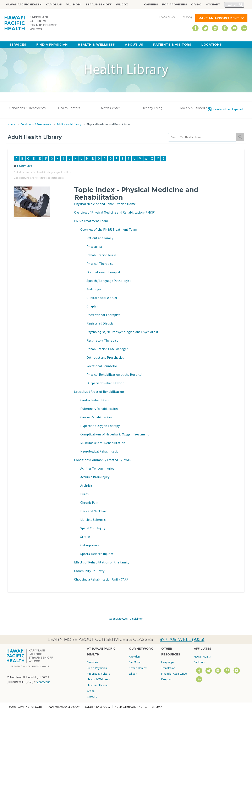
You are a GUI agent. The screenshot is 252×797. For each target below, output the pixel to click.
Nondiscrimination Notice (131, 706)
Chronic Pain (89, 502)
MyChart (213, 4)
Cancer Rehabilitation (96, 417)
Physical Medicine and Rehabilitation (109, 124)
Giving (196, 4)
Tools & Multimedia (193, 108)
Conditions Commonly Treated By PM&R (102, 460)
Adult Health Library (69, 124)
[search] (202, 137)
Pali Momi (73, 4)
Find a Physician (52, 44)
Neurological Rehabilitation (100, 451)
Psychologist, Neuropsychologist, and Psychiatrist (122, 332)
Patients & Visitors (172, 44)
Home (11, 124)
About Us (134, 44)
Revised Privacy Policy (97, 706)
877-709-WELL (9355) (182, 639)
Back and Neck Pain (94, 511)
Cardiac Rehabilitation (96, 400)
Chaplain (93, 306)
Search (232, 4)
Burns (84, 494)
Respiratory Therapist (102, 340)
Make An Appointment (218, 18)
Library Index (24, 166)
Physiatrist (94, 246)
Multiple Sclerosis (93, 519)
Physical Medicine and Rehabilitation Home (105, 204)
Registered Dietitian (101, 323)
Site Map (157, 706)
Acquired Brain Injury (94, 477)
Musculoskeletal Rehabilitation (102, 443)
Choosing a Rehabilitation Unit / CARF (101, 579)
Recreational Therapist (103, 315)
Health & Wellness (96, 44)
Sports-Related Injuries (97, 554)
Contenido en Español (228, 109)
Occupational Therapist (103, 272)
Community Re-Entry (89, 571)
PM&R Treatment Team (91, 221)
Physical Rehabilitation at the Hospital (114, 374)
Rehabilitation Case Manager (107, 349)
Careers (151, 4)
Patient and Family (100, 238)
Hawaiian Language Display (63, 706)
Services (17, 44)
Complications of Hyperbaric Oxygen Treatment (114, 434)
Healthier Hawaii (97, 685)
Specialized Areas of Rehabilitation (99, 391)
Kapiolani (54, 4)
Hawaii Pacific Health (24, 4)
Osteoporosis (90, 545)
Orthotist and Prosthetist (105, 357)
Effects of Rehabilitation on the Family (101, 562)
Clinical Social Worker (102, 298)
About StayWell (118, 618)
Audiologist (95, 289)
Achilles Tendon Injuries (97, 468)
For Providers (174, 4)
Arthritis (86, 485)
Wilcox (122, 4)
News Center (110, 108)
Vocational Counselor (102, 366)
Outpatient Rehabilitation (105, 383)
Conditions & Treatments (27, 108)
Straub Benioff (99, 4)
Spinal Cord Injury (92, 528)
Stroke (85, 537)
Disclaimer (136, 618)
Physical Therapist (100, 263)
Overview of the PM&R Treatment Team (108, 229)
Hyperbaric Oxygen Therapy (100, 426)
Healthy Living (152, 108)
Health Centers (69, 108)
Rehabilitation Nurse (101, 255)
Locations (211, 44)
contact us (43, 682)
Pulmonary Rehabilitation (99, 409)
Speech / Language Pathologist (109, 281)
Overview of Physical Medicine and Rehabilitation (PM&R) (114, 212)
